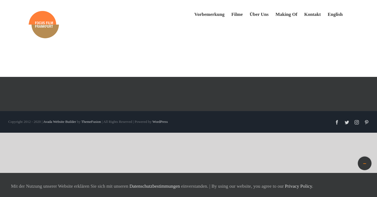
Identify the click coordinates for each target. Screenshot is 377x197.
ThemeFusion (91, 122)
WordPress (160, 122)
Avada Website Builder (59, 122)
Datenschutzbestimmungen (155, 186)
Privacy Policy (298, 186)
